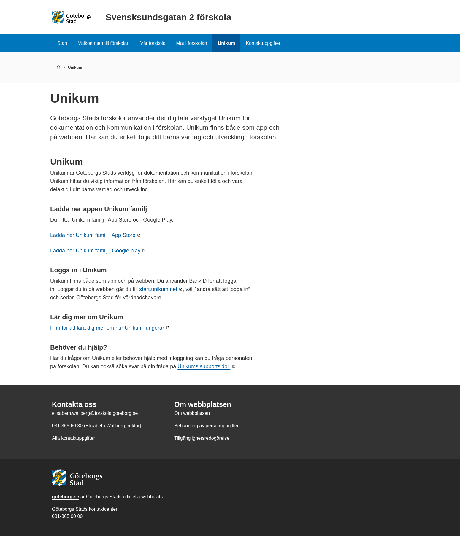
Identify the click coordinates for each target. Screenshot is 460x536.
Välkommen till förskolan (103, 43)
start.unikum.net (158, 289)
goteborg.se (65, 496)
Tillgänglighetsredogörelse (201, 438)
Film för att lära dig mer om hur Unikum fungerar (107, 328)
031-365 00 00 (67, 516)
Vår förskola (152, 43)
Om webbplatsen (192, 413)
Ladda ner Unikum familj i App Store (92, 235)
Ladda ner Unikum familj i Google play (95, 251)
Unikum (226, 43)
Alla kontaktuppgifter (73, 438)
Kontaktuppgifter (263, 43)
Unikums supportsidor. (203, 366)
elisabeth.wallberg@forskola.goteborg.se (95, 413)
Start (62, 43)
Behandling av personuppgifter (206, 425)
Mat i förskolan (191, 43)
